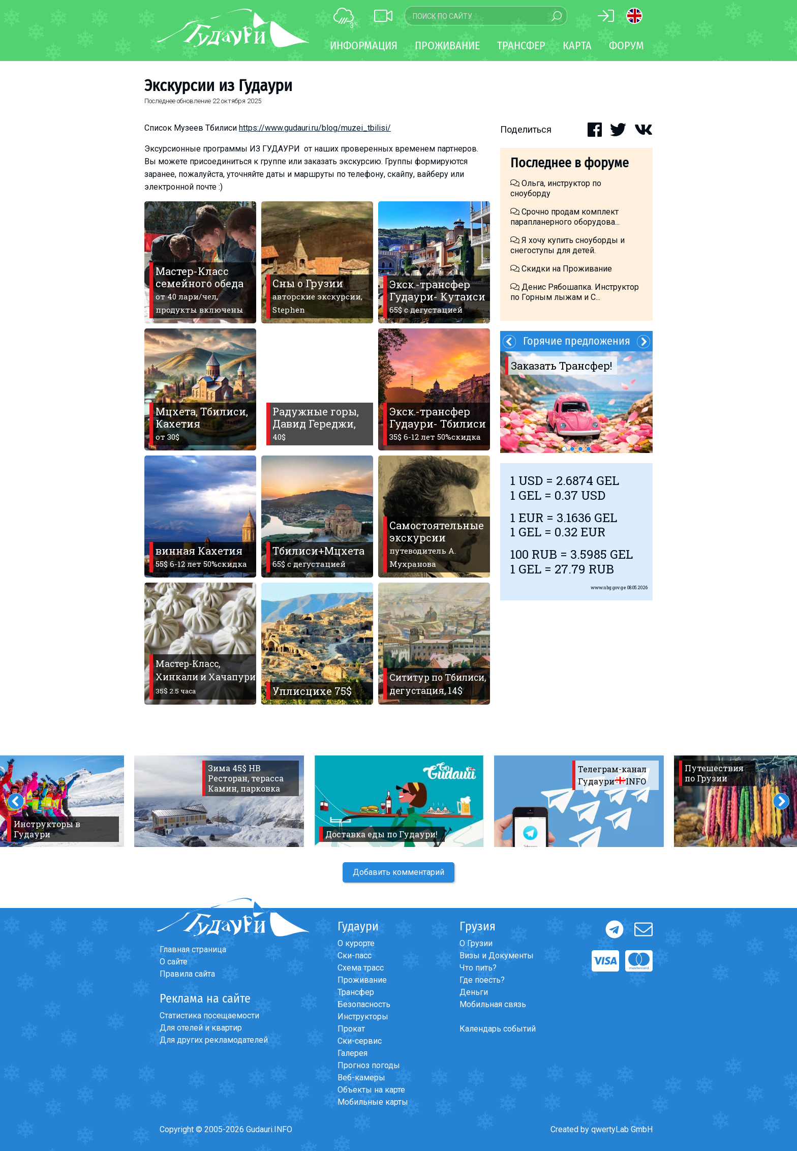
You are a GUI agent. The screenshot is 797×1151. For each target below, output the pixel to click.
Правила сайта (187, 974)
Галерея (352, 1053)
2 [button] (572, 448)
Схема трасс (361, 968)
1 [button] (564, 448)
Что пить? (478, 968)
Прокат (351, 1029)
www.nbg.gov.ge (608, 587)
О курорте (356, 943)
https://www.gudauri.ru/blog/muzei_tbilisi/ (315, 128)
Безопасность (364, 1004)
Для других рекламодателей (214, 1040)
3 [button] (580, 448)
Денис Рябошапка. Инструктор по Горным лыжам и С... (574, 292)
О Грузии (476, 943)
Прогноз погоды (369, 1065)
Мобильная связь (492, 1004)
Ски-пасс (355, 955)
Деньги (473, 992)
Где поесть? (482, 980)
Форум (626, 45)
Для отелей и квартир (201, 1028)
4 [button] (588, 448)
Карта (577, 45)
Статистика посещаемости (209, 1015)
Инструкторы (363, 1016)
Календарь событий (497, 1029)
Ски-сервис (360, 1041)
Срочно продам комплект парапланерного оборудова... (565, 217)
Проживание (362, 980)
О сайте (174, 961)
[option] (576, 402)
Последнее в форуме (569, 163)
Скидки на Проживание (561, 269)
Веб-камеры (361, 1077)
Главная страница (193, 949)
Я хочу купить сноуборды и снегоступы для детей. (567, 245)
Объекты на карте (371, 1090)
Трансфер (356, 992)
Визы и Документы (496, 955)
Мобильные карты (373, 1102)
